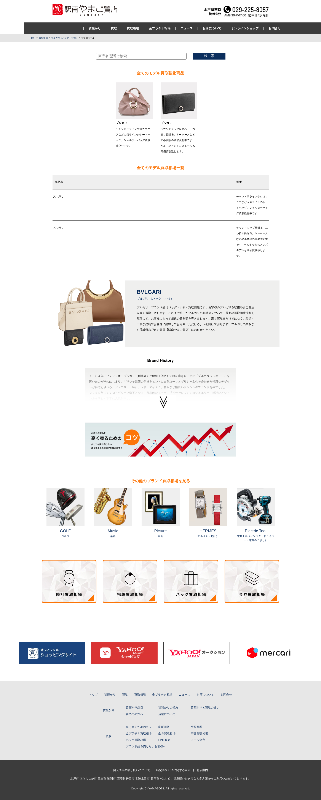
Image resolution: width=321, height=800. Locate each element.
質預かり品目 (134, 707)
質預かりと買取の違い (205, 707)
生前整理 (196, 727)
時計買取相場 (199, 733)
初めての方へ (134, 714)
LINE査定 (164, 740)
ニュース (162, 28)
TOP (33, 38)
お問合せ (250, 28)
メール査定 (198, 740)
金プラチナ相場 (135, 28)
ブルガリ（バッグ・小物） (64, 38)
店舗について (167, 714)
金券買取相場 (167, 733)
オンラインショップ (221, 28)
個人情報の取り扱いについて (131, 770)
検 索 (209, 56)
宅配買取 (164, 727)
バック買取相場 (136, 740)
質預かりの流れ (168, 707)
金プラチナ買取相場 (139, 733)
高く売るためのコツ (139, 727)
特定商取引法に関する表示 (173, 770)
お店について (187, 28)
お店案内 (202, 770)
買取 (89, 28)
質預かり (70, 28)
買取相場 (108, 28)
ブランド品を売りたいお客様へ (146, 746)
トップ (93, 694)
